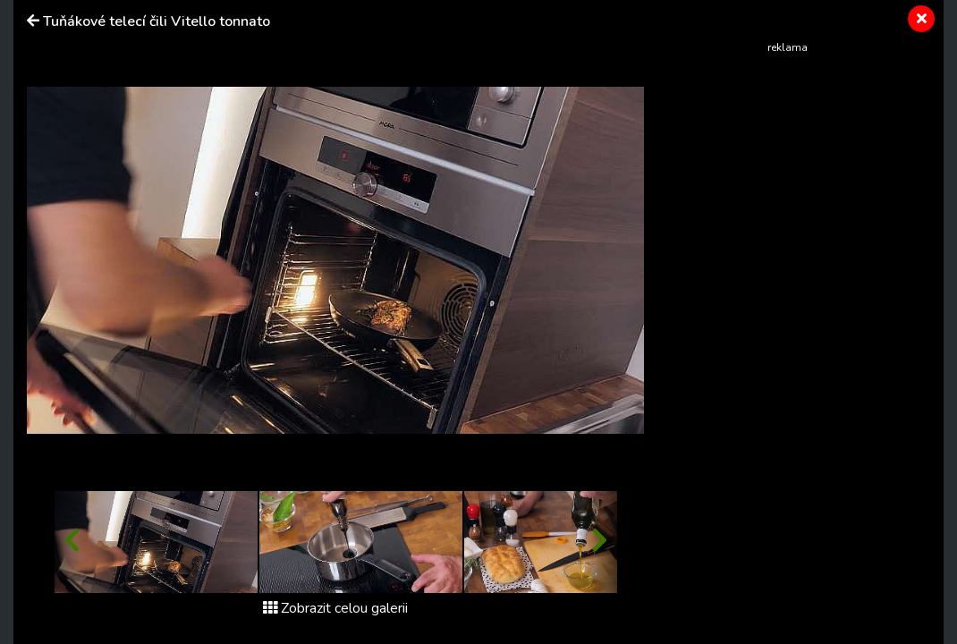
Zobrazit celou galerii (335, 608)
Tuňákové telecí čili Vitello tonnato (156, 21)
